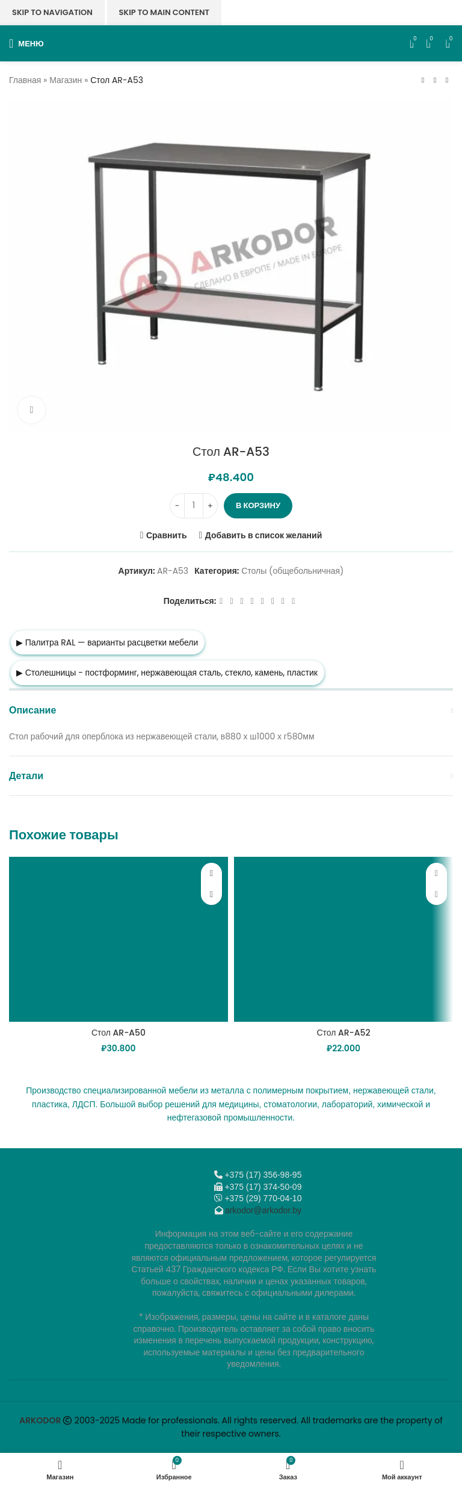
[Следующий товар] (447, 80)
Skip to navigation (52, 12)
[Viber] (293, 601)
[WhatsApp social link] (262, 601)
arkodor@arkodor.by (263, 1210)
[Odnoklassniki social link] (252, 601)
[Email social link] (242, 601)
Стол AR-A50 (118, 1033)
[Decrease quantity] (177, 505)
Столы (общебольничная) (292, 571)
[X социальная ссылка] (231, 601)
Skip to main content (164, 12)
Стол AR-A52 (343, 1033)
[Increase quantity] (210, 505)
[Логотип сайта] (231, 43)
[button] (211, 894)
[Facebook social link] (221, 601)
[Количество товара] (194, 505)
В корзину (258, 505)
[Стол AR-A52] (343, 939)
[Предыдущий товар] (423, 80)
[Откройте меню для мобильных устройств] (26, 43)
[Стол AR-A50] (118, 939)
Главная (25, 80)
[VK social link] (273, 601)
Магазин (65, 80)
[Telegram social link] (283, 601)
